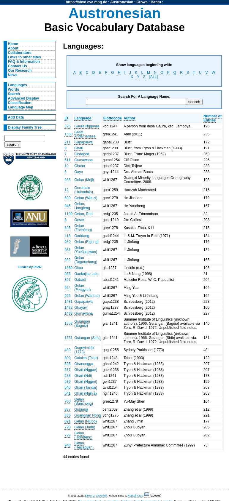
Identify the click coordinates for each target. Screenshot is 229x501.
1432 (68, 307)
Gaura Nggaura (86, 126)
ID (66, 118)
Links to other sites (24, 57)
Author (129, 118)
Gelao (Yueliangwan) (85, 250)
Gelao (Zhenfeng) (83, 228)
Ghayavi (81, 307)
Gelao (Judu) (84, 427)
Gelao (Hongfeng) (83, 435)
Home (13, 44)
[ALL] (153, 77)
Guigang (81, 409)
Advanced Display (23, 98)
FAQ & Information (24, 62)
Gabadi (80, 280)
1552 (68, 323)
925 (67, 296)
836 (67, 415)
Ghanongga (83, 364)
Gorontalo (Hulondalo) (83, 190)
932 (67, 260)
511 (67, 160)
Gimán (79, 166)
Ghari (78, 148)
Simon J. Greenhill (96, 495)
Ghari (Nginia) (85, 393)
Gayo (78, 172)
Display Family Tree (25, 127)
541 (67, 393)
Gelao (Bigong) (86, 242)
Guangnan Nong (87, 415)
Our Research (20, 70)
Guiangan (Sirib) (87, 338)
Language (82, 118)
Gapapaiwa (83, 142)
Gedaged (81, 154)
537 (67, 370)
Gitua (78, 268)
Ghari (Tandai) (85, 387)
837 (67, 409)
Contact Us (17, 66)
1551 (68, 338)
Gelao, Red (83, 214)
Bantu (156, 2)
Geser (79, 220)
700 (67, 401)
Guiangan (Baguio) (82, 323)
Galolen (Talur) (86, 358)
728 (67, 427)
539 (67, 382)
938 (67, 180)
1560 (68, 134)
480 (67, 350)
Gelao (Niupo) (85, 421)
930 (67, 242)
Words (13, 89)
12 (66, 190)
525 (67, 364)
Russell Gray (135, 495)
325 (67, 126)
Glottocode (112, 118)
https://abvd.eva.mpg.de (86, 2)
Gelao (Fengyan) (82, 288)
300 (67, 358)
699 (67, 198)
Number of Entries (212, 118)
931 (67, 250)
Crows (142, 2)
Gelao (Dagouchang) (85, 260)
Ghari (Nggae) (85, 370)
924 (67, 288)
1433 (68, 313)
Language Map (20, 107)
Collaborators (19, 53)
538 (67, 376)
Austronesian (121, 2)
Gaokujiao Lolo (86, 274)
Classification (19, 103)
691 (67, 421)
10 (66, 166)
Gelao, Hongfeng (82, 206)
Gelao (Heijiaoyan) (84, 445)
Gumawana (83, 160)
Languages (17, 85)
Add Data (16, 117)
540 (67, 387)
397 (67, 280)
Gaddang (81, 236)
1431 (68, 302)
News (13, 75)
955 (67, 274)
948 (67, 445)
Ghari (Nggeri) (85, 382)
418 (67, 236)
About (13, 48)
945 (67, 206)
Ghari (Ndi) (83, 376)
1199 (68, 214)
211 (67, 142)
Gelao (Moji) (84, 180)
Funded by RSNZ (30, 267)
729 (67, 435)
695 (67, 228)
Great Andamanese (85, 134)
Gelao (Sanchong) (83, 401)
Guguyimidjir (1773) (84, 350)
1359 (68, 268)
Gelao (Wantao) (87, 296)
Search (14, 94)
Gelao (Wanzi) (85, 198)
